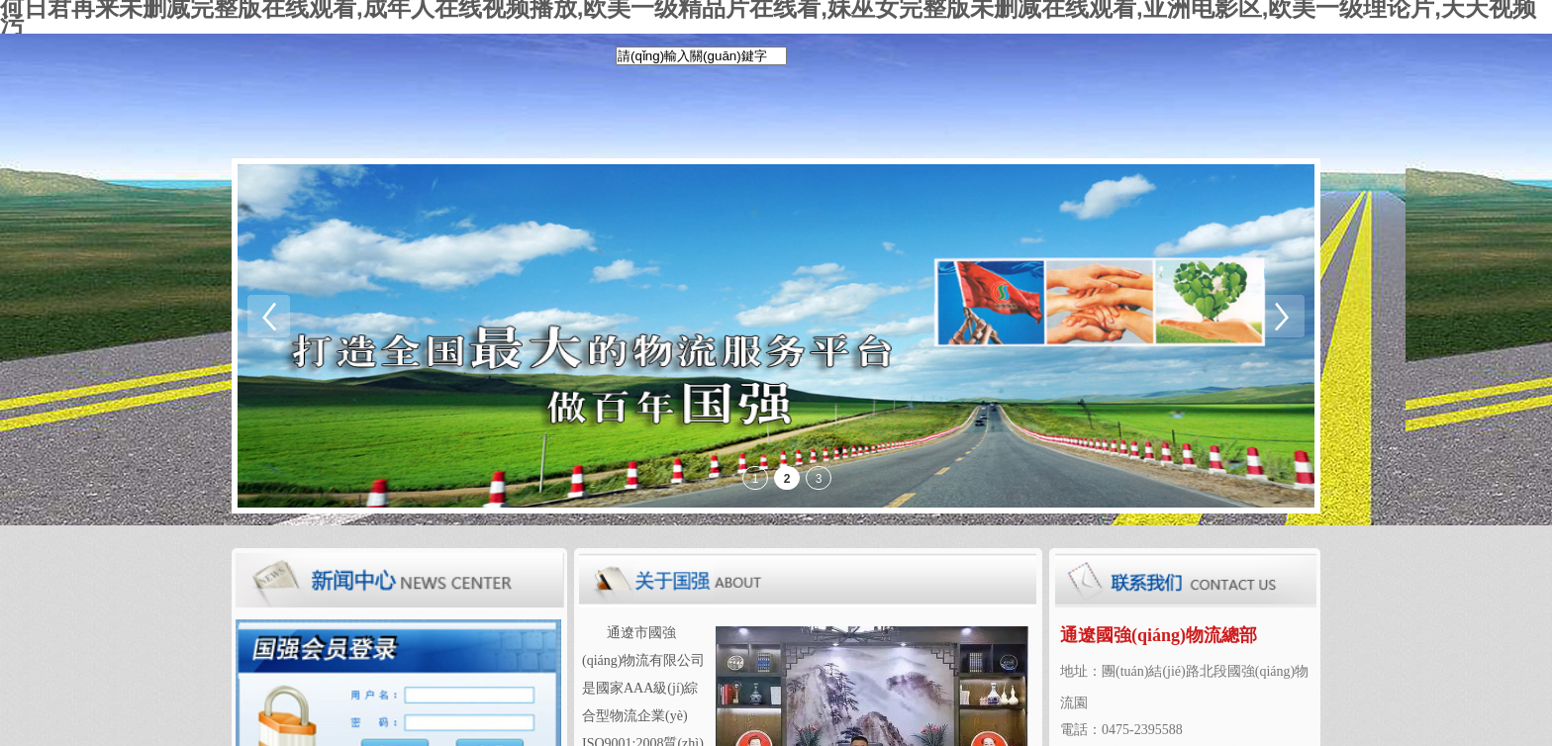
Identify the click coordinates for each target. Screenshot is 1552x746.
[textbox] (701, 56)
